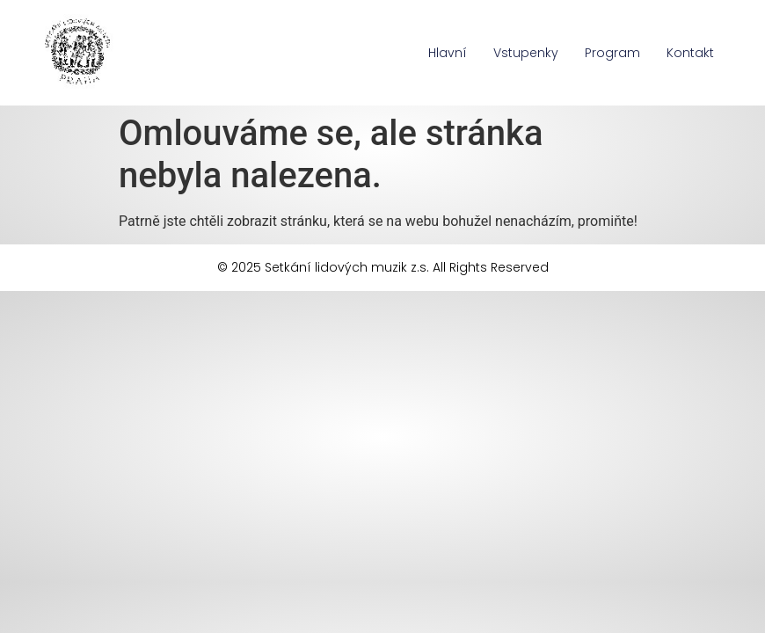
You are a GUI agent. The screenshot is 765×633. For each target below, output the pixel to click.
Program (612, 53)
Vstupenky (525, 53)
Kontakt (690, 53)
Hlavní (447, 53)
